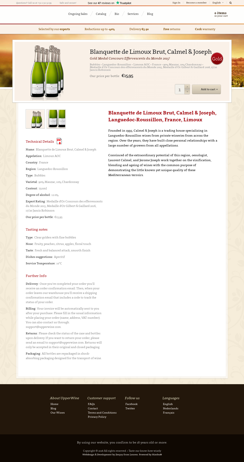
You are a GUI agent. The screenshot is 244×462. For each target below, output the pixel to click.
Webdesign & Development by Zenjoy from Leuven (110, 454)
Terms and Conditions (102, 412)
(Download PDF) (59, 141)
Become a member (196, 2)
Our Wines (58, 412)
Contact (93, 408)
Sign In (176, 2)
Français (168, 412)
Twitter (130, 408)
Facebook (131, 404)
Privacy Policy (97, 416)
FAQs (91, 404)
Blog (150, 13)
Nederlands (170, 408)
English (218, 2)
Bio (117, 13)
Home (54, 404)
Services (133, 13)
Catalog (101, 13)
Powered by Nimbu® (150, 454)
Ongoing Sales (77, 13)
